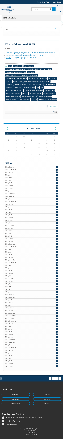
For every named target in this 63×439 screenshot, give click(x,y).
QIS (38, 87)
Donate (54, 2)
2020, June (31, 289)
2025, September (31, 170)
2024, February (31, 220)
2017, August (31, 350)
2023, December (31, 223)
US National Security (35, 93)
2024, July (31, 207)
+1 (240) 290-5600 (11, 424)
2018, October (31, 318)
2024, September (31, 201)
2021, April (31, 270)
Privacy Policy (31, 430)
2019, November (31, 297)
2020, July (31, 286)
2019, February (31, 308)
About (39, 2)
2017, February (31, 366)
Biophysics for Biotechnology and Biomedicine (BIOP (22, 69)
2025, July (31, 175)
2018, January (31, 337)
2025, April (31, 183)
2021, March (31, 273)
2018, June (31, 329)
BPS (20, 66)
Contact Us (47, 394)
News (59, 2)
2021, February (31, 276)
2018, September (31, 321)
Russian (24, 93)
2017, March (31, 363)
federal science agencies (29, 97)
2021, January (31, 278)
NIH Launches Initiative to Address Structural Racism (21, 57)
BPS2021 (8, 81)
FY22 (42, 87)
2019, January (31, 310)
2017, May (31, 358)
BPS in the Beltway (46, 69)
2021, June (31, 268)
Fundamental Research (13, 97)
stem (10, 66)
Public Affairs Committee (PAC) (37, 78)
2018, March (31, 334)
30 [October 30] (31, 136)
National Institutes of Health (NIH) (16, 72)
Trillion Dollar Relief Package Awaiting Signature (20, 54)
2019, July (31, 305)
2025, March (31, 186)
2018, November (31, 316)
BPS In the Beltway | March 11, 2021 (20, 44)
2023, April (31, 236)
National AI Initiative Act (36, 84)
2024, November (31, 196)
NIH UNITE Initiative (23, 100)
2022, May (31, 252)
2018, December (31, 313)
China (15, 66)
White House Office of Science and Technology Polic (21, 75)
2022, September (31, 247)
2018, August (31, 324)
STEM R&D (9, 84)
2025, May (31, 180)
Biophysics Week (28, 66)
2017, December (31, 340)
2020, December (31, 281)
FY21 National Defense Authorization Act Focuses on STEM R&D (25, 56)
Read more (52, 106)
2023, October (31, 225)
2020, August (31, 284)
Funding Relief (17, 81)
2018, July (31, 326)
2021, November (31, 260)
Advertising (15, 394)
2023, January (31, 241)
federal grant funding (45, 97)
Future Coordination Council (14, 90)
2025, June (31, 178)
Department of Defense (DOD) (33, 90)
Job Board (47, 403)
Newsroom (15, 399)
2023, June (31, 231)
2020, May (31, 292)
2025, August (31, 172)
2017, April (31, 361)
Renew (48, 2)
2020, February (31, 294)
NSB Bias (34, 100)
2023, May (31, 233)
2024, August (31, 204)
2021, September (31, 263)
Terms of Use (31, 432)
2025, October (31, 167)
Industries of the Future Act (14, 87)
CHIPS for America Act (20, 84)
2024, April (31, 215)
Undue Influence (50, 90)
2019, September (31, 300)
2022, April (31, 255)
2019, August (31, 302)
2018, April (31, 332)
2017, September (31, 348)
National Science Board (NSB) (48, 100)
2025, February (31, 188)
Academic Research (49, 93)
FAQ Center (47, 399)
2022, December (31, 244)
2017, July (31, 353)
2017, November (31, 342)
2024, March (31, 217)
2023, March (31, 239)
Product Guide (15, 403)
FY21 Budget (52, 78)
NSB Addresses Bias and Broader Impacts (18, 59)
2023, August (31, 228)
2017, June (31, 355)
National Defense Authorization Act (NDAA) (37, 81)
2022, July (31, 249)
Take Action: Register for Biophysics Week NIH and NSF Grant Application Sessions (30, 52)
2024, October (31, 199)
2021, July (31, 265)
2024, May (31, 212)
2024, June (31, 209)
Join (43, 2)
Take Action (31, 72)
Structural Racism (11, 100)
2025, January (31, 191)
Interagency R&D (50, 84)
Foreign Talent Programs (13, 93)
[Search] (41, 9)
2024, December (31, 193)
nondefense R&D (29, 87)
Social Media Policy (31, 434)
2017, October (31, 345)
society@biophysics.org (12, 421)
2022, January (31, 257)
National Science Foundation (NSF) (16, 78)
